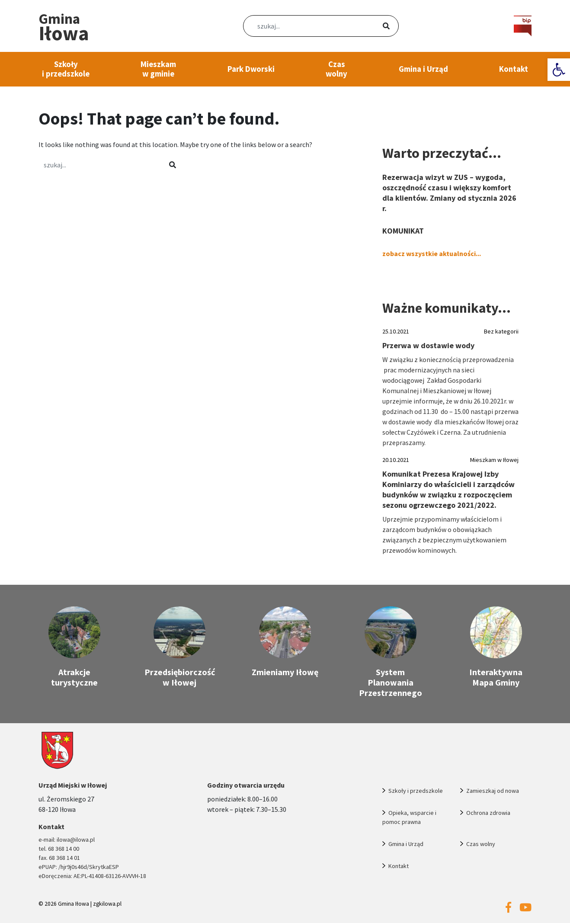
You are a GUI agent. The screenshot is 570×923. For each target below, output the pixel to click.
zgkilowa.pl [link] (107, 903)
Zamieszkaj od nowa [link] (492, 791)
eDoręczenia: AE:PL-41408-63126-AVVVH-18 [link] (92, 876)
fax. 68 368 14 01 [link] (59, 858)
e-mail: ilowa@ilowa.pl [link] (66, 839)
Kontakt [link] (513, 69)
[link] (559, 69)
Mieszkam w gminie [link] (158, 69)
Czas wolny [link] (336, 69)
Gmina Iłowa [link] (73, 903)
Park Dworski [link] (251, 69)
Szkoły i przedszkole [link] (66, 69)
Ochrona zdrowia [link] (488, 813)
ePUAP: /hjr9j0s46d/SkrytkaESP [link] (78, 867)
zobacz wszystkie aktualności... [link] (431, 253)
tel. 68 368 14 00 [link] (58, 848)
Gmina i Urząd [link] (423, 69)
